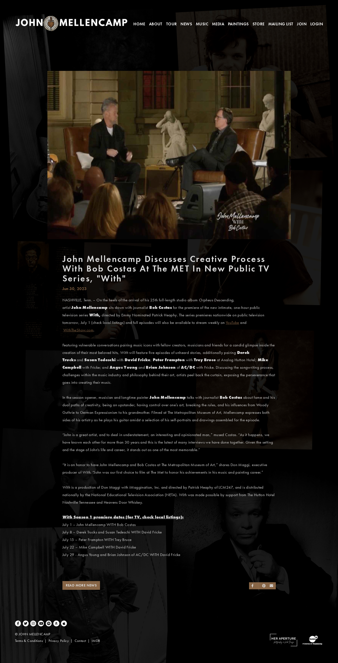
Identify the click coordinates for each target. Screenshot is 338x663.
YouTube (232, 322)
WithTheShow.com (78, 330)
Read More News (81, 585)
